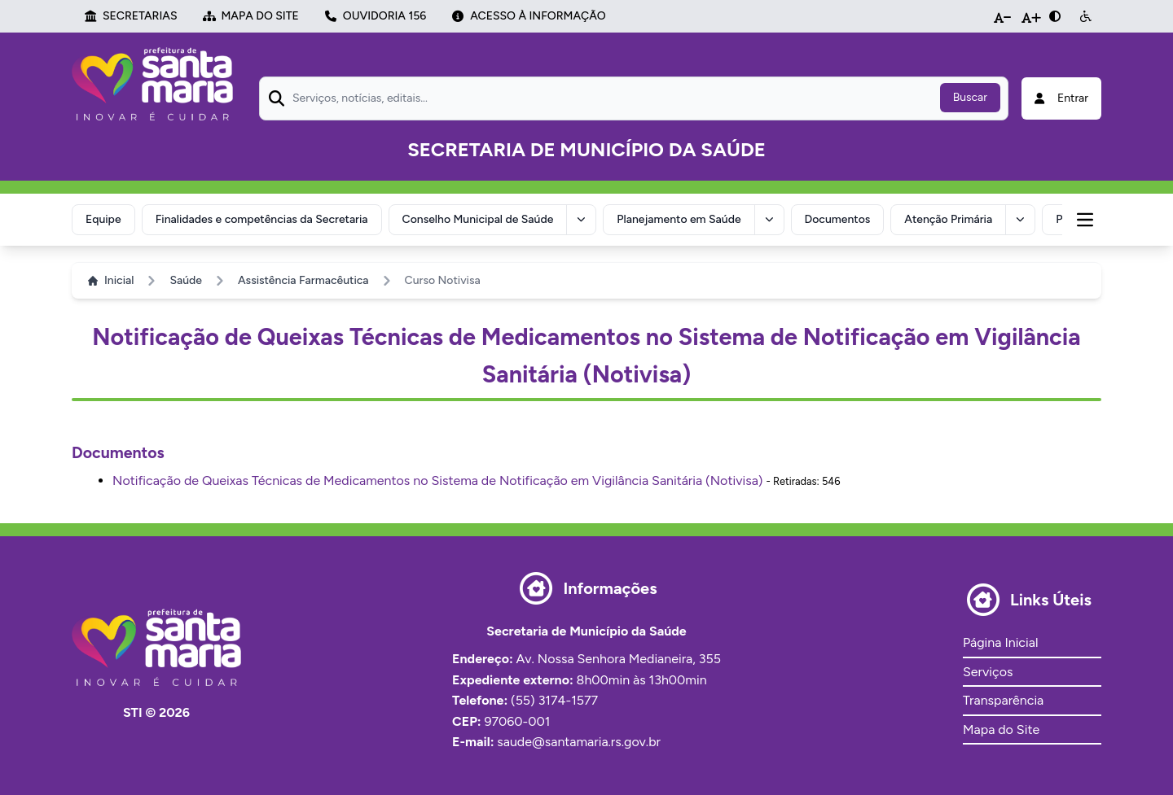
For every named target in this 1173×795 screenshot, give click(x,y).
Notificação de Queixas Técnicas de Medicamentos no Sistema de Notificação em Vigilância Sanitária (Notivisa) (437, 480)
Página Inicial (1000, 642)
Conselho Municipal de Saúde (478, 219)
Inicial (111, 280)
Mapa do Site (1001, 729)
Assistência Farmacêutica (303, 280)
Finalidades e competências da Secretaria (262, 219)
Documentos (838, 219)
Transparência (1003, 700)
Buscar (970, 97)
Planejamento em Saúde (678, 219)
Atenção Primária (948, 219)
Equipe (103, 219)
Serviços (988, 671)
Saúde (185, 280)
